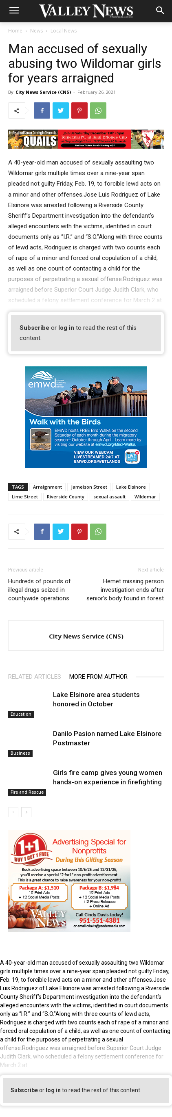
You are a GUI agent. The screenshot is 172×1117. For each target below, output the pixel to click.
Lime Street (25, 497)
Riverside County (65, 497)
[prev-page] (13, 812)
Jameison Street (89, 487)
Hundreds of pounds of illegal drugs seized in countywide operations (39, 590)
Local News (64, 30)
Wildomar (145, 497)
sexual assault (109, 497)
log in (66, 327)
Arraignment (47, 487)
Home (15, 30)
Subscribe (34, 327)
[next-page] (26, 812)
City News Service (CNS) (43, 92)
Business (20, 753)
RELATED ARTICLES (34, 676)
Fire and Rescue (27, 792)
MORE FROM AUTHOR (98, 676)
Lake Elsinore (131, 487)
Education (21, 714)
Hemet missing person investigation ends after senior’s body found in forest (125, 590)
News (36, 30)
